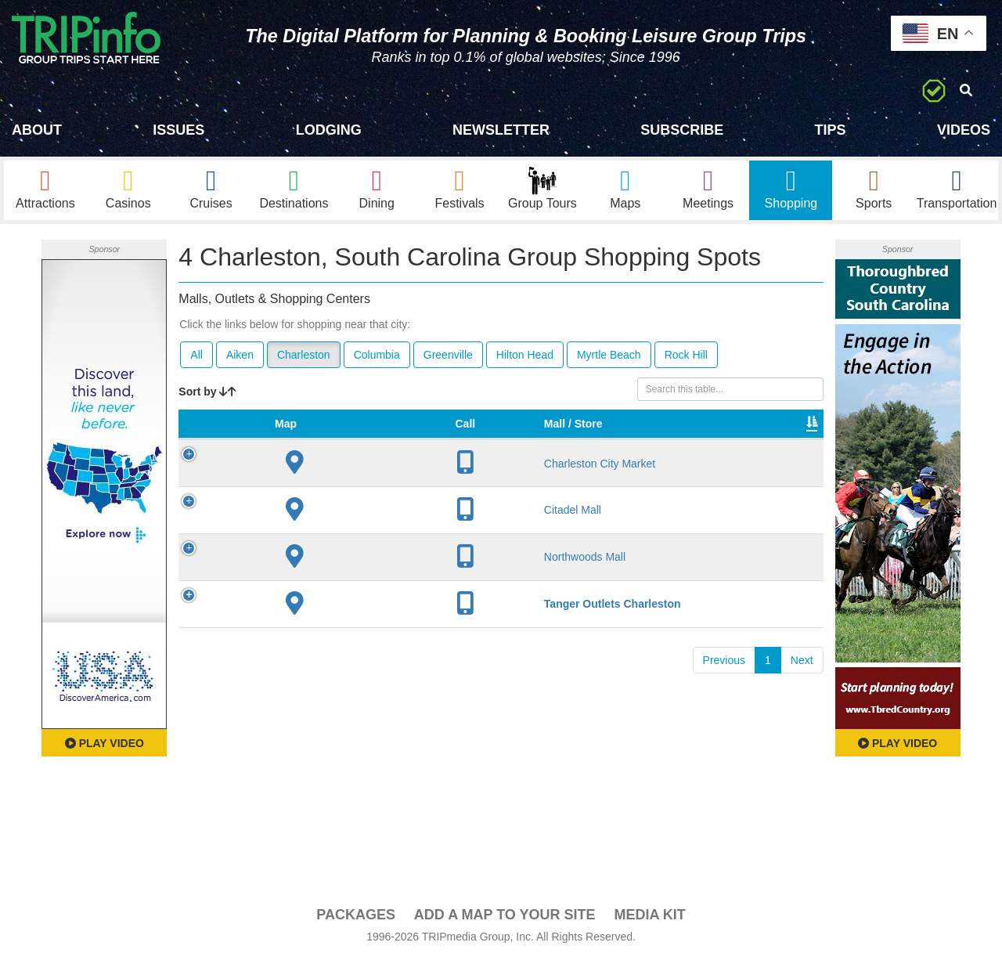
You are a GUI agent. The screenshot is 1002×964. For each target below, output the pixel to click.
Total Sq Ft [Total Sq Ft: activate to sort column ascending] (659, 435)
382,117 (666, 630)
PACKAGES (355, 918)
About (37, 130)
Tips (830, 130)
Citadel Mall (310, 529)
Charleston (303, 358)
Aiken (240, 358)
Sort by (207, 395)
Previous (724, 693)
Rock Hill (686, 358)
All (196, 358)
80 (441, 630)
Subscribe (681, 130)
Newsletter (501, 130)
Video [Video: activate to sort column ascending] (727, 443)
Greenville (448, 358)
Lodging (329, 130)
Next (802, 693)
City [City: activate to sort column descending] (373, 443)
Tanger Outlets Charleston (310, 630)
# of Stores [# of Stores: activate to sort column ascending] (452, 435)
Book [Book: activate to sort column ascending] (785, 443)
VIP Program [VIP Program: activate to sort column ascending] (526, 435)
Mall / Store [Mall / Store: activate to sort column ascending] (296, 435)
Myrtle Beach (609, 358)
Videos (963, 130)
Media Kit (649, 918)
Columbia (377, 358)
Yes (512, 630)
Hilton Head (524, 358)
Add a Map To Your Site (505, 918)
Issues (178, 130)
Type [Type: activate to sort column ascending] (595, 443)
